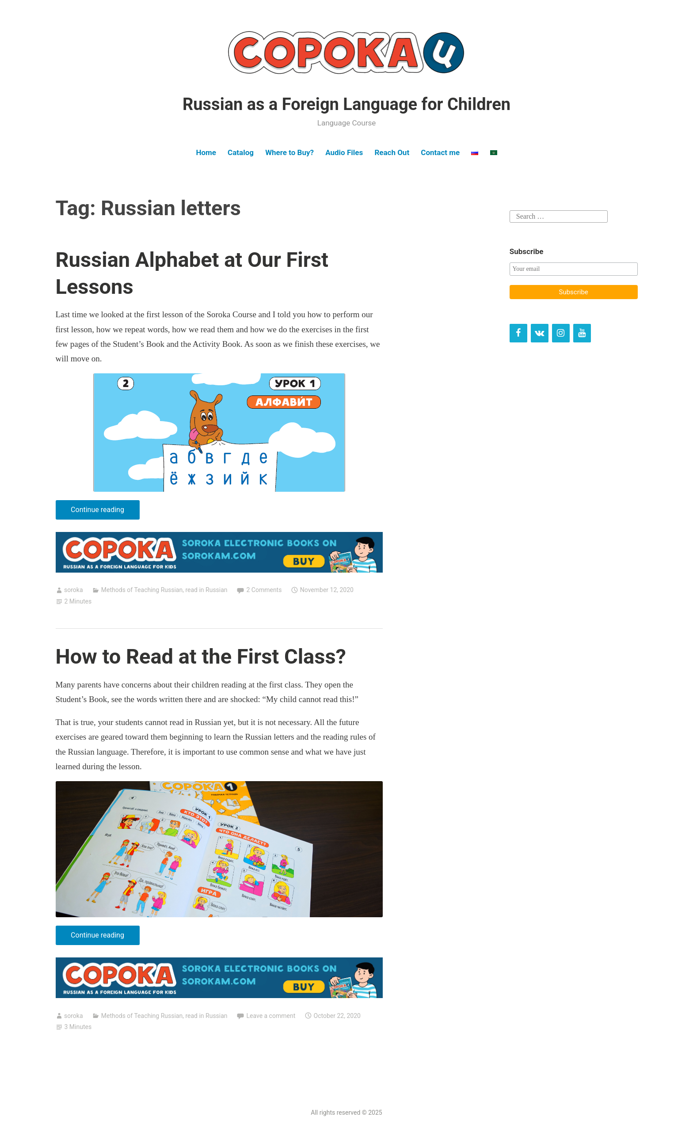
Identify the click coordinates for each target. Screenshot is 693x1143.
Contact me (440, 152)
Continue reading (105, 511)
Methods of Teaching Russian (142, 589)
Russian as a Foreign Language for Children (346, 104)
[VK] (539, 333)
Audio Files (344, 152)
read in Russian (206, 589)
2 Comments (264, 589)
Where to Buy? (289, 152)
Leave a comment (270, 1015)
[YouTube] (582, 333)
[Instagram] (561, 333)
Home (206, 152)
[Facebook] (518, 333)
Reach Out (391, 152)
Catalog (241, 152)
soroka (73, 589)
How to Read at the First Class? (201, 656)
